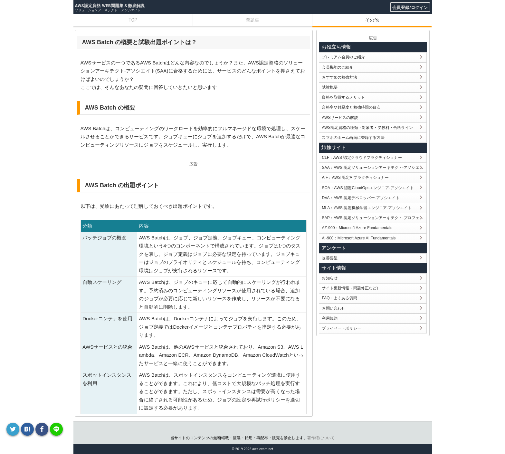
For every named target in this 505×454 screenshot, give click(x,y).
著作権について (321, 438)
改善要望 (330, 258)
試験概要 (330, 87)
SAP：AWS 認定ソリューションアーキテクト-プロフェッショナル (374, 218)
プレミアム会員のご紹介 (343, 57)
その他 (372, 20)
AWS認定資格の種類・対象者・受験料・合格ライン (367, 127)
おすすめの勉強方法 (339, 77)
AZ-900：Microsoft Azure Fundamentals (357, 228)
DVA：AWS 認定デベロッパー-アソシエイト (360, 198)
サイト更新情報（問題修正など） (351, 288)
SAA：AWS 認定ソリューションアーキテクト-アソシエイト (374, 167)
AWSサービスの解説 (340, 117)
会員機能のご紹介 (337, 67)
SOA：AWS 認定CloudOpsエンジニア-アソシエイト (368, 188)
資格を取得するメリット (343, 97)
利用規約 (330, 318)
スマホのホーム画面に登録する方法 (353, 137)
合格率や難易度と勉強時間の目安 (351, 107)
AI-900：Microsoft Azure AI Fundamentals (358, 238)
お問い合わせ (333, 308)
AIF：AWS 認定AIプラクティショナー (355, 177)
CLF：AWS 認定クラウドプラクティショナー (362, 157)
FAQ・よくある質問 (339, 298)
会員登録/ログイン (410, 7)
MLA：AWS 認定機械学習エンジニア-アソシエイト (367, 208)
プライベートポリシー (341, 328)
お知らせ (330, 278)
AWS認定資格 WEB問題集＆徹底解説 (110, 5)
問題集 (252, 20)
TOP (133, 20)
